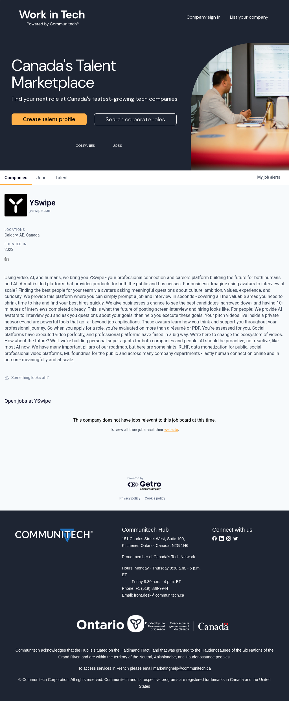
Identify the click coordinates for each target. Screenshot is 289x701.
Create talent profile (49, 119)
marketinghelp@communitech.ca (182, 668)
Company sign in (203, 17)
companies (16, 177)
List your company (249, 17)
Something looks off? (27, 377)
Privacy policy (129, 498)
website (171, 429)
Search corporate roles (135, 119)
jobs (41, 177)
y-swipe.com (40, 210)
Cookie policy (155, 498)
